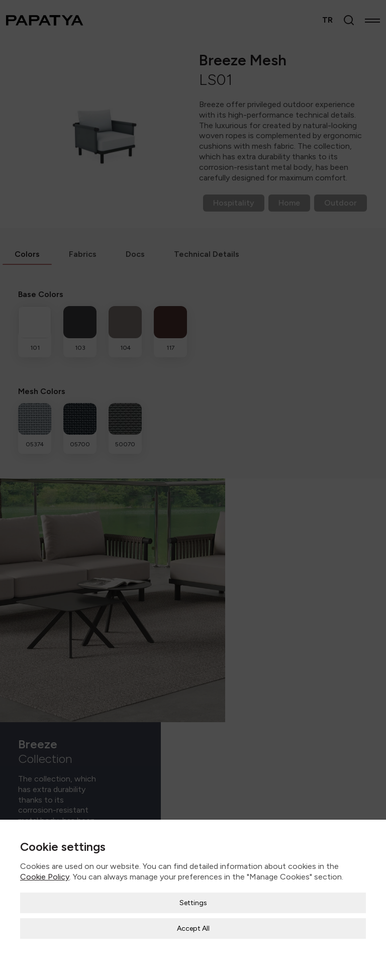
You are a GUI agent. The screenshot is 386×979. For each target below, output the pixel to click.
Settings (193, 897)
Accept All (193, 923)
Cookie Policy (44, 871)
